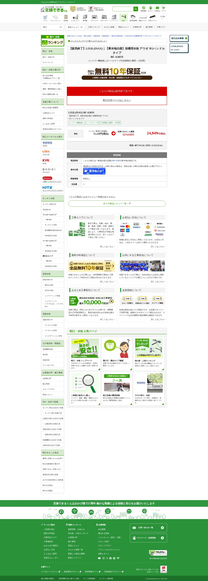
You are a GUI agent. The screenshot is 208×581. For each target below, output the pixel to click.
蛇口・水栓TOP (48, 57)
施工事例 (46, 384)
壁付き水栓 (49, 285)
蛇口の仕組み (48, 485)
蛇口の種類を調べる (50, 94)
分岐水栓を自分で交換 (51, 445)
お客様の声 (47, 378)
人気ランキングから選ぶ (52, 83)
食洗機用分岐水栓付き (53, 230)
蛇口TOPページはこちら (116, 100)
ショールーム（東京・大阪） (110, 537)
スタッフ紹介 (103, 542)
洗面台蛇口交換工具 (52, 435)
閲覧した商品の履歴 (76, 554)
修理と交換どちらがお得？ (53, 458)
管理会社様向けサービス (52, 129)
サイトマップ (48, 62)
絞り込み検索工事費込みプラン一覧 (51, 77)
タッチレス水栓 (51, 225)
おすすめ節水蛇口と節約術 (53, 480)
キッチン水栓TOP (49, 204)
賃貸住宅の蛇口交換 (50, 475)
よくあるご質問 (49, 124)
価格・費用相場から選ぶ (52, 89)
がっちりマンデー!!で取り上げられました (88, 41)
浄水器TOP (47, 210)
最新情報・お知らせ (76, 529)
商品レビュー (48, 395)
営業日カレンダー (51, 558)
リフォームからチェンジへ (109, 550)
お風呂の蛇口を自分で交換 (53, 418)
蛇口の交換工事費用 (50, 108)
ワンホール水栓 (51, 325)
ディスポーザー (49, 365)
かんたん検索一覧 (75, 550)
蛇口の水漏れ (48, 491)
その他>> (162, 17)
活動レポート (103, 554)
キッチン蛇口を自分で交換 (53, 408)
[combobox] (123, 9)
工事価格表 (48, 542)
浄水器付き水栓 (51, 236)
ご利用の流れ (49, 529)
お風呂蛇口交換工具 (52, 424)
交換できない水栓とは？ (52, 469)
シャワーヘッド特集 (52, 296)
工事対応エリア (49, 113)
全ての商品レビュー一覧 (115, 203)
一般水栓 (48, 220)
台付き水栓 (49, 290)
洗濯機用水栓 (48, 349)
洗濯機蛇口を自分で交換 (52, 440)
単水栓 (45, 355)
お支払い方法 (49, 550)
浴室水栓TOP (48, 280)
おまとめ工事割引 (51, 546)
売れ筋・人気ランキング (78, 533)
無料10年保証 (48, 118)
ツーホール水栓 (51, 330)
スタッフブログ (49, 389)
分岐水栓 (46, 360)
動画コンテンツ (74, 558)
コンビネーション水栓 (53, 336)
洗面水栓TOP (48, 320)
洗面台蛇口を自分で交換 (52, 429)
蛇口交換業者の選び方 (51, 464)
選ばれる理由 (103, 533)
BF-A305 (116, 161)
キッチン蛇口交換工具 (53, 413)
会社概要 (101, 529)
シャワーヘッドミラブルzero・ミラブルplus (54, 303)
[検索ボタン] (136, 9)
